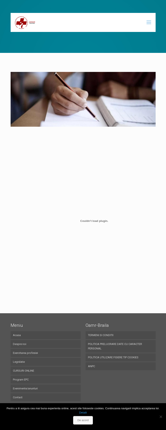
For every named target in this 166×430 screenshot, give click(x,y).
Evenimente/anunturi (25, 388)
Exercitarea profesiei (25, 352)
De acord (83, 420)
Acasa (17, 335)
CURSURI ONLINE (23, 370)
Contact (17, 397)
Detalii (83, 412)
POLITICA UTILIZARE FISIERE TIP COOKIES (113, 357)
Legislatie (19, 361)
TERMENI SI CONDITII (100, 335)
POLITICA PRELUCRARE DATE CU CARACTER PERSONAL (115, 346)
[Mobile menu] (148, 22)
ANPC (91, 366)
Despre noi (19, 344)
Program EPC (21, 379)
